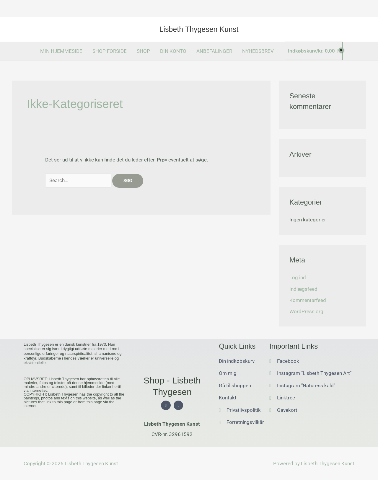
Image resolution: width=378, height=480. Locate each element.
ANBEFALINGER (214, 51)
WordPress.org (306, 311)
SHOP (143, 51)
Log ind (297, 277)
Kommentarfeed (307, 300)
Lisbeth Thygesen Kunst (199, 29)
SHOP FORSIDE (109, 51)
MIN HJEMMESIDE (61, 51)
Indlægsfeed (303, 289)
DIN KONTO (173, 51)
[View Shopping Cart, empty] (314, 51)
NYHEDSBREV (258, 51)
